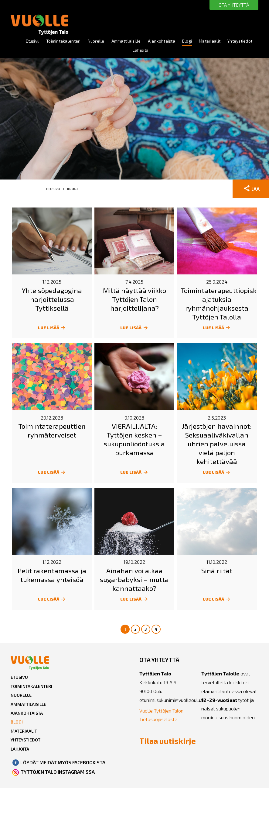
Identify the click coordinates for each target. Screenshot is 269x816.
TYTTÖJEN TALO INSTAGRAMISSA (58, 780)
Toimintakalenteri (78, 41)
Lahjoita (158, 51)
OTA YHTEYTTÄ (232, 5)
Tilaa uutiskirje (157, 747)
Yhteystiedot (128, 51)
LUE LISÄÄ (52, 329)
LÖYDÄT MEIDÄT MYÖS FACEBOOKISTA (63, 771)
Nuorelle (111, 41)
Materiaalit (229, 41)
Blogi (206, 41)
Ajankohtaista (179, 41)
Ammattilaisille (142, 41)
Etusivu (45, 41)
